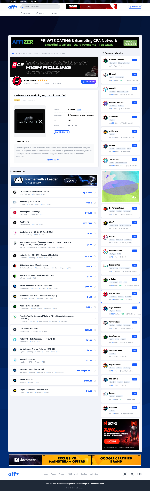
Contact (84, 474)
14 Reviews (45, 84)
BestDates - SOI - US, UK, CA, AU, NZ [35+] (36, 232)
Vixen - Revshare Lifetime (30, 306)
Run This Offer (61, 132)
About (53, 474)
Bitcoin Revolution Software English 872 (36, 285)
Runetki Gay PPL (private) (30, 202)
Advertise (94, 474)
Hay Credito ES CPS (27, 359)
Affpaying (23, 1)
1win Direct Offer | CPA (29, 329)
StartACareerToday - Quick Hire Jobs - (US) (37, 275)
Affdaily (33, 1)
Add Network (73, 474)
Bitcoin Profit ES (26, 380)
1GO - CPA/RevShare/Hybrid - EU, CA (34, 191)
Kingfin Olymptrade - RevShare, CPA (34, 390)
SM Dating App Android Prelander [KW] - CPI (37, 349)
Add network (135, 7)
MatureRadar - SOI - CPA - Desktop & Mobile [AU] (39, 255)
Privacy (62, 474)
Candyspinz (24, 222)
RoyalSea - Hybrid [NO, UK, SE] (32, 369)
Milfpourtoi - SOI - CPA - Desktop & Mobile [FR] (38, 296)
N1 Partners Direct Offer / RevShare (34, 265)
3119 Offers (57, 84)
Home (18, 53)
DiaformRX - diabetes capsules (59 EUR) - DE (37, 339)
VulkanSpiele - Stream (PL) (31, 212)
